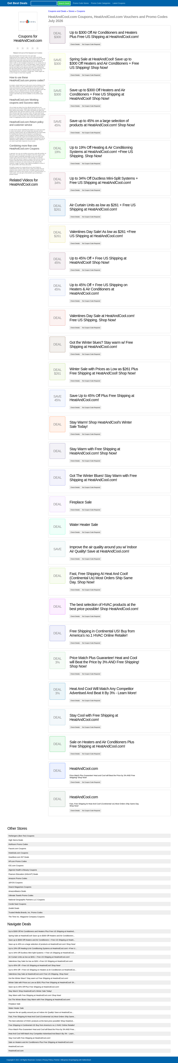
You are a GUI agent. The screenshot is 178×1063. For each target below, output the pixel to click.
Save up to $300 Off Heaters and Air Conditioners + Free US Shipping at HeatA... (41, 940)
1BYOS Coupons (15, 883)
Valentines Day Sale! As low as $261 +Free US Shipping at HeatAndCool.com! (40, 961)
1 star (17, 48)
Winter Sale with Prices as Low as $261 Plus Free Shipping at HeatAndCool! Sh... (42, 982)
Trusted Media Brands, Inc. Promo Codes (25, 912)
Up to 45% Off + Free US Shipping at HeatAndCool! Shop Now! (34, 965)
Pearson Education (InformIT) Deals (23, 874)
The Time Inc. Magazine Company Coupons (26, 917)
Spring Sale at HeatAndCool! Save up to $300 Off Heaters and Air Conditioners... (41, 936)
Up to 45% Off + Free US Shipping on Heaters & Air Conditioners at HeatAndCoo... (42, 970)
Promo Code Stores (81, 3)
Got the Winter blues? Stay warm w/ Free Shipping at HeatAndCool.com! (38, 978)
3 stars (27, 48)
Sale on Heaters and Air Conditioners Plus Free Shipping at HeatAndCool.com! (40, 1042)
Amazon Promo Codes (17, 878)
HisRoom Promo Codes (18, 844)
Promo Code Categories (100, 3)
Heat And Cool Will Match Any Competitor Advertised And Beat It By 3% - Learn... (41, 1034)
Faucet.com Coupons (17, 849)
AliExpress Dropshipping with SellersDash (75, 1060)
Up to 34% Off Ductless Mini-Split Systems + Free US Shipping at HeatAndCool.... (42, 953)
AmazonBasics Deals (17, 891)
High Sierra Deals (15, 840)
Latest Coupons (119, 3)
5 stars (37, 48)
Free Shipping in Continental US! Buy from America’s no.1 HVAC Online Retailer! (41, 1025)
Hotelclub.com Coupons (18, 853)
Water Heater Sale (16, 1008)
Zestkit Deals (13, 908)
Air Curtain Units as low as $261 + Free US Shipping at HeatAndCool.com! (39, 957)
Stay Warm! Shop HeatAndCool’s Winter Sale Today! (30, 991)
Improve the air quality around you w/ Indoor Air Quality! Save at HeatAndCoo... (41, 1012)
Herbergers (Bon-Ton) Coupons (21, 836)
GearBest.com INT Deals (18, 857)
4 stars (32, 48)
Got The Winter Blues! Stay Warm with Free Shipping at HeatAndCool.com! (39, 1000)
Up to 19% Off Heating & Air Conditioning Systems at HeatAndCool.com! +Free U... (42, 948)
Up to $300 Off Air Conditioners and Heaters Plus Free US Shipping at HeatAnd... (41, 931)
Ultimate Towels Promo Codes (20, 895)
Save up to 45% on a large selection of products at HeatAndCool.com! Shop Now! (41, 944)
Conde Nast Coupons (17, 904)
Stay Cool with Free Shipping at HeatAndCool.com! (29, 1038)
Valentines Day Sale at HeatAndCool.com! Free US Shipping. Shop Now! (38, 974)
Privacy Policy (48, 1060)
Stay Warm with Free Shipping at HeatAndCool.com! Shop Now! (34, 995)
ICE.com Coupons (16, 866)
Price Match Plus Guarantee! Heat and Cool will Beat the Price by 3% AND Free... (42, 1029)
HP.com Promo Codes (17, 861)
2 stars (22, 48)
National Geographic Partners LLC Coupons (26, 900)
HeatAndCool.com (16, 1046)
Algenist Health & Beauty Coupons (22, 870)
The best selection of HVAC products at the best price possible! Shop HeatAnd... (41, 1021)
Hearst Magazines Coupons (19, 887)
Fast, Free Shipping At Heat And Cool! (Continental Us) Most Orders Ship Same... (41, 1017)
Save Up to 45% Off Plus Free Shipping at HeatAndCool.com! (33, 987)
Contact (38, 1060)
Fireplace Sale (14, 1004)
